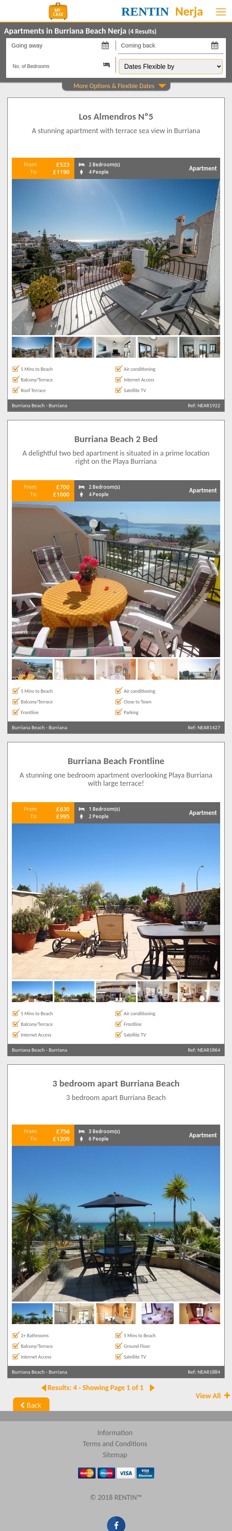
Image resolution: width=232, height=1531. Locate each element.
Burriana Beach (28, 405)
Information (115, 1432)
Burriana (58, 405)
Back (29, 1405)
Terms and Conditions (115, 1443)
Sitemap (115, 1454)
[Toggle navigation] (221, 12)
